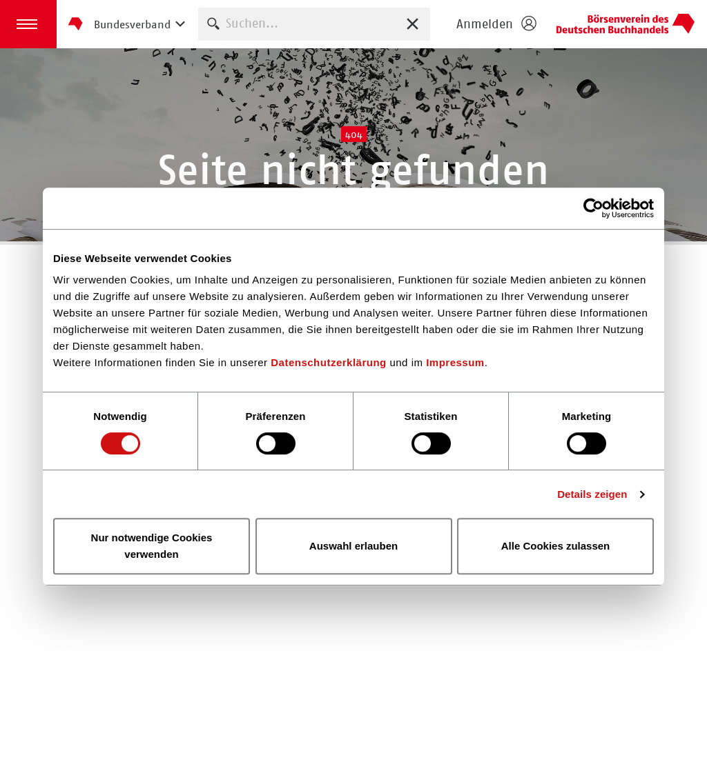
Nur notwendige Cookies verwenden (152, 546)
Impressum (455, 362)
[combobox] (314, 24)
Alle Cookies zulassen (555, 546)
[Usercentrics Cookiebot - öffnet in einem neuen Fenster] (593, 208)
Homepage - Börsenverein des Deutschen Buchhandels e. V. (625, 24)
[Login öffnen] (495, 24)
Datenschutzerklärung (329, 362)
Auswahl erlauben (353, 546)
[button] (28, 24)
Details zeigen (592, 494)
